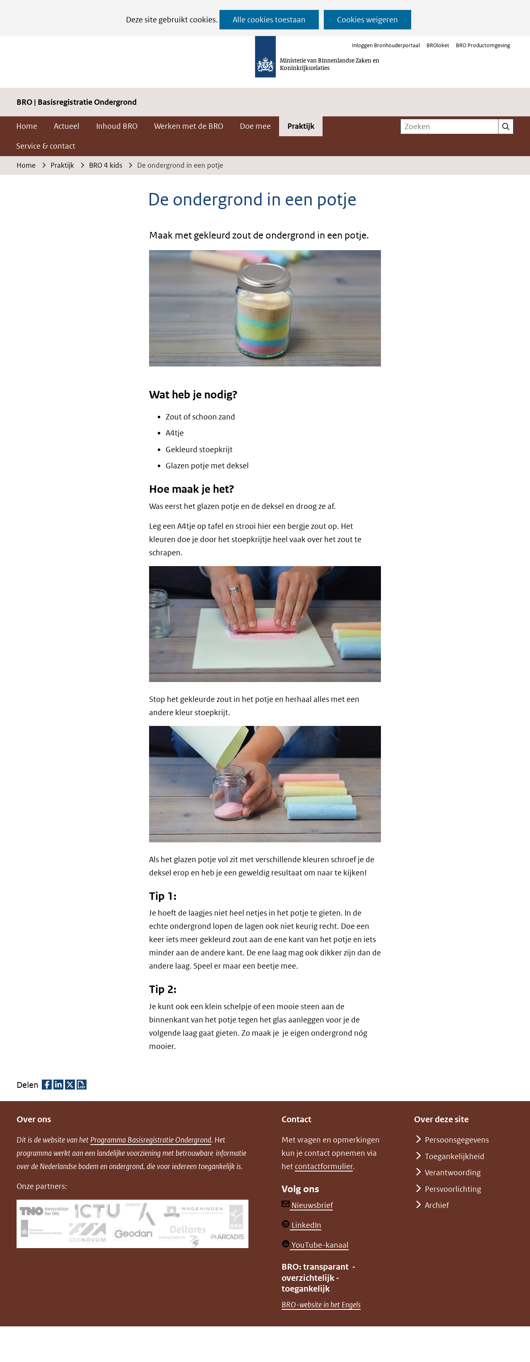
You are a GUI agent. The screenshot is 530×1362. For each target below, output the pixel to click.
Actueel (67, 126)
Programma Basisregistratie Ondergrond (150, 1140)
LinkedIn (301, 1225)
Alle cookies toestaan (269, 19)
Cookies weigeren (367, 19)
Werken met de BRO (188, 126)
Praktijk (300, 126)
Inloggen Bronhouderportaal (386, 45)
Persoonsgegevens (457, 1140)
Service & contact (45, 146)
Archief (437, 1205)
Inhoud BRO (116, 126)
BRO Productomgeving (483, 45)
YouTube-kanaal (315, 1245)
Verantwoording (453, 1172)
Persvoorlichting (453, 1189)
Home (26, 126)
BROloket (437, 45)
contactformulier (324, 1166)
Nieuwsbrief (307, 1205)
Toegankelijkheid (454, 1156)
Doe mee (255, 126)
